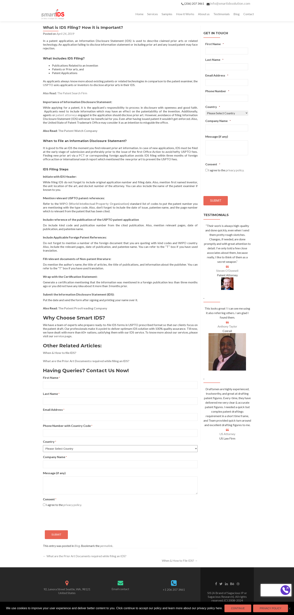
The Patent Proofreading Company (82, 308)
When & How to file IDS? (59, 352)
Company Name (55, 457)
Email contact (120, 589)
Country (49, 442)
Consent (212, 164)
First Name (51, 378)
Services (152, 14)
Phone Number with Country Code (67, 426)
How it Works (185, 14)
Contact (248, 14)
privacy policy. (72, 505)
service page (62, 336)
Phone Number (217, 91)
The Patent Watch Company (78, 130)
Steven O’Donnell (227, 270)
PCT (82, 155)
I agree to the (64, 505)
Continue (238, 608)
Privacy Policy (270, 608)
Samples (167, 14)
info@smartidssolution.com (230, 3)
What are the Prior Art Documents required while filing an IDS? (86, 361)
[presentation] (71, 517)
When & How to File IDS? (180, 560)
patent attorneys (66, 115)
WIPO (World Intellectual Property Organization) (94, 203)
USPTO (48, 85)
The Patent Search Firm (72, 93)
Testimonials (221, 14)
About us (204, 14)
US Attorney (227, 434)
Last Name (51, 394)
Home (139, 14)
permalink (106, 545)
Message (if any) (54, 473)
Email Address (53, 410)
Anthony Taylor (227, 326)
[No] (289, 608)
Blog (236, 14)
